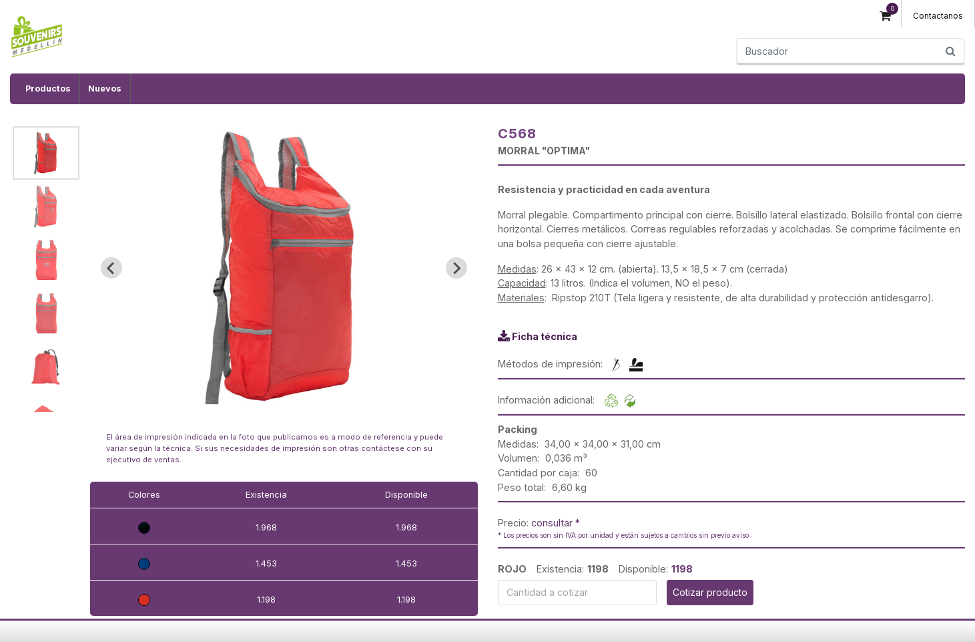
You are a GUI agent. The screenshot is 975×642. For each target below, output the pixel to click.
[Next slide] (456, 268)
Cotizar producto (710, 592)
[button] (46, 153)
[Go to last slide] (111, 268)
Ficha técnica (544, 336)
